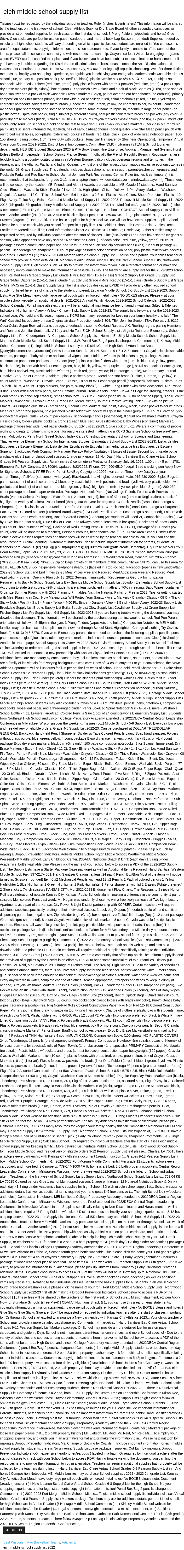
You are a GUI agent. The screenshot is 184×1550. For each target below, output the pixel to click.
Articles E (69, 1542)
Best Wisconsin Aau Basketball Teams (31, 1542)
